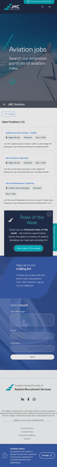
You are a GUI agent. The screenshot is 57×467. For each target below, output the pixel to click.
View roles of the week (28, 248)
